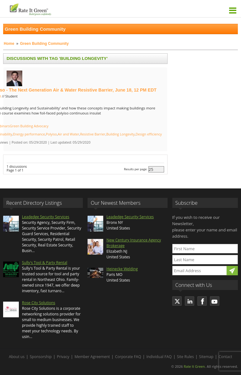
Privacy (63, 356)
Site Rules (185, 356)
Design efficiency (149, 134)
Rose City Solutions (38, 302)
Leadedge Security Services (45, 216)
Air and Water (68, 134)
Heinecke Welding (122, 269)
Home (9, 43)
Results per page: (135, 169)
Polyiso (51, 134)
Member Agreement (92, 356)
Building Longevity (120, 134)
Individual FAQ (159, 356)
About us (16, 356)
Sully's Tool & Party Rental (44, 262)
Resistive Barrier (92, 134)
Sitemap (206, 356)
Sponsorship (41, 356)
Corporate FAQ (128, 356)
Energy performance (29, 134)
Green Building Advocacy (29, 126)
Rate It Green (194, 366)
